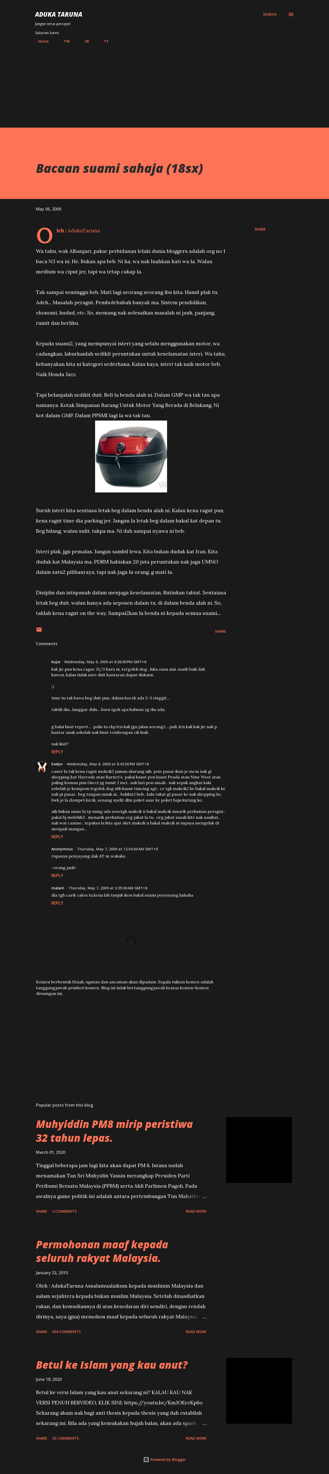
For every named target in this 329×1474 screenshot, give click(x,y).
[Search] (270, 14)
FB (84, 41)
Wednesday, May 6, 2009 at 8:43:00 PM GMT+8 (108, 764)
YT (103, 41)
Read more (196, 1211)
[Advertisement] (164, 83)
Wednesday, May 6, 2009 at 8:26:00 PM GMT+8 (105, 661)
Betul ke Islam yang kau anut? (112, 1365)
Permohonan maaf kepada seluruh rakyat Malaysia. (102, 1251)
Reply (57, 752)
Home (40, 41)
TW (64, 41)
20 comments (65, 1438)
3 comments (64, 1211)
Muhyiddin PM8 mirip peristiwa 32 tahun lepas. (114, 1131)
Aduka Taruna (58, 14)
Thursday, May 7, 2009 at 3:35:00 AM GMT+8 (107, 888)
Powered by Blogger (164, 1459)
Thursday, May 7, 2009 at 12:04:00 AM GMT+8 (117, 849)
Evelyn (57, 764)
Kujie (55, 661)
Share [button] (260, 229)
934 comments (66, 1331)
